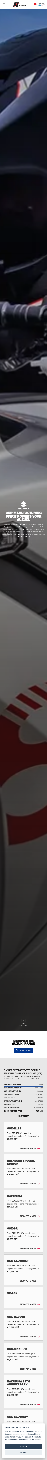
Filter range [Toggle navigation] (23, 1050)
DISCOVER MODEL (30, 1148)
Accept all (23, 1446)
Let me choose (34, 1440)
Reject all (23, 1453)
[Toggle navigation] (4, 4)
